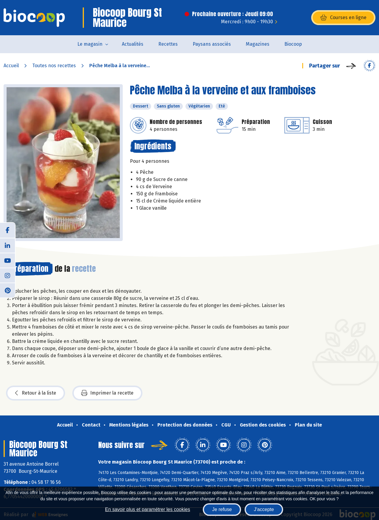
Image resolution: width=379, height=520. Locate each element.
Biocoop (293, 44)
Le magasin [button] (89, 44)
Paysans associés (212, 44)
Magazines (257, 44)
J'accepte (264, 509)
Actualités (132, 44)
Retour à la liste (35, 393)
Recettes (168, 44)
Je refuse (222, 509)
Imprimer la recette (107, 393)
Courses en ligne (343, 18)
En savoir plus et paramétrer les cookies (147, 509)
